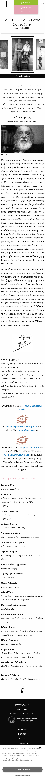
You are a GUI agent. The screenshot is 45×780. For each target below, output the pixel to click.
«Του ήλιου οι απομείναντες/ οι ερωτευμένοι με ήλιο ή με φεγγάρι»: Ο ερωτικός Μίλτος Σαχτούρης (21, 502)
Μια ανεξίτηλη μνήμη (10, 586)
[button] (40, 746)
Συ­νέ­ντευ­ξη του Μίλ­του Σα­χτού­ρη (21, 427)
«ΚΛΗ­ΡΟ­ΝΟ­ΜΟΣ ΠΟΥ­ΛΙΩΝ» (16, 455)
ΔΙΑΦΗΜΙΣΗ (22, 743)
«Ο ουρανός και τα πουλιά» (13, 546)
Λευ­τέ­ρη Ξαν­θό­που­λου (28, 447)
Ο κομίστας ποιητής (9, 568)
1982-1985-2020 (8, 608)
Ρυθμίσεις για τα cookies (23, 775)
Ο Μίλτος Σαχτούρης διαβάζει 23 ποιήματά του (21, 678)
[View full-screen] (41, 41)
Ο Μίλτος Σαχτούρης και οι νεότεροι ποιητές (20, 536)
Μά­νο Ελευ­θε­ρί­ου (27, 430)
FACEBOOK (22, 730)
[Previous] (3, 54)
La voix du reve (7, 577)
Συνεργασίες (22, 739)
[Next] (41, 54)
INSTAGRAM (22, 734)
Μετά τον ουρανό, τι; (10, 488)
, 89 (23, 704)
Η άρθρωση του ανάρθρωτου (12, 643)
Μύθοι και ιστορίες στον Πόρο (13, 527)
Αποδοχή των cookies (22, 769)
